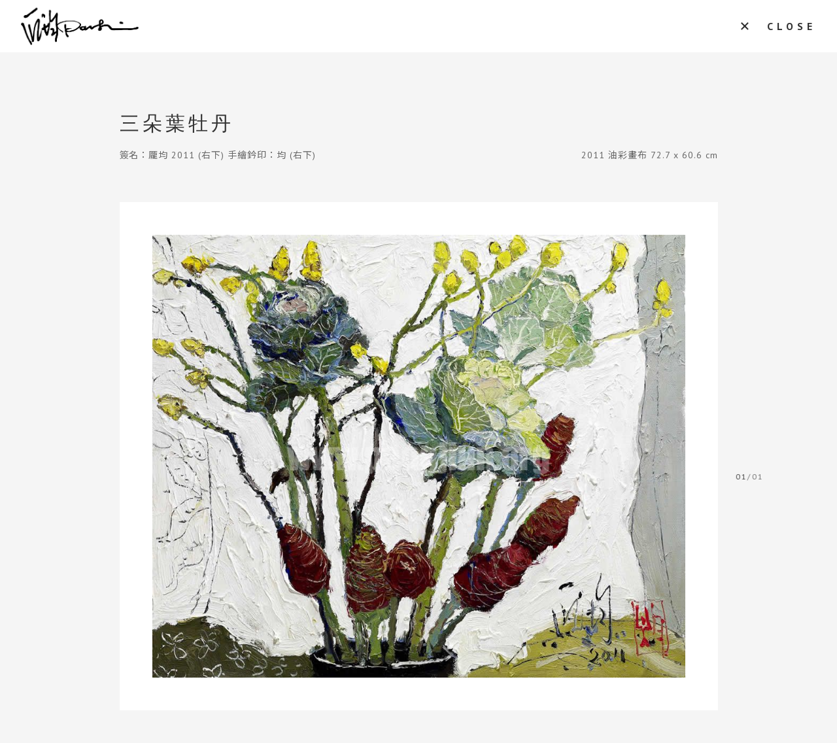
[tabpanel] (419, 456)
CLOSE (791, 26)
